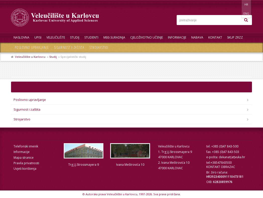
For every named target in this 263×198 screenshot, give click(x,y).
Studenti (91, 37)
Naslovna (21, 37)
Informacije (177, 37)
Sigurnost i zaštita (69, 47)
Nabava (197, 37)
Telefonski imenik (26, 146)
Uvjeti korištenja (25, 168)
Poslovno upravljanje (32, 47)
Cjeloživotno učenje (146, 37)
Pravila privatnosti (26, 163)
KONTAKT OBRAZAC (220, 167)
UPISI (37, 37)
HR (236, 4)
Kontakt (215, 37)
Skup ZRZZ (235, 37)
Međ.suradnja (114, 37)
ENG (247, 4)
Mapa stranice (24, 157)
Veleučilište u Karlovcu (30, 57)
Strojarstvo (98, 47)
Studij (74, 37)
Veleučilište (55, 37)
